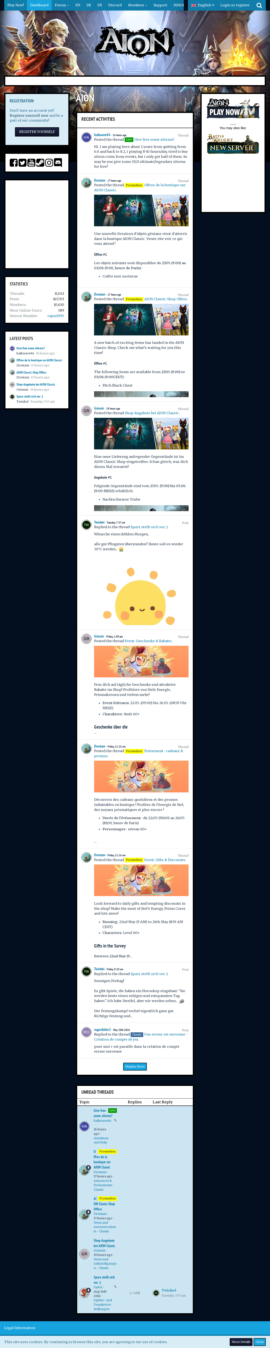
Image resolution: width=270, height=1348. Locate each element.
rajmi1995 (55, 316)
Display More (135, 1066)
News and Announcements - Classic (105, 1227)
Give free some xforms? (30, 348)
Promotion (107, 1151)
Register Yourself (37, 132)
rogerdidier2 (102, 1029)
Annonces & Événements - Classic (104, 1185)
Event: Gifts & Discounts (164, 860)
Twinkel (22, 401)
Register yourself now (29, 115)
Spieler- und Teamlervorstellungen (103, 1304)
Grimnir (22, 389)
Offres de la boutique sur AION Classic (39, 360)
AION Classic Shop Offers (31, 372)
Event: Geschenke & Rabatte (148, 641)
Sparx (98, 1287)
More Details (241, 1342)
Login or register (235, 5)
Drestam (22, 365)
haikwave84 (25, 353)
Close (260, 1342)
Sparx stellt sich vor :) (29, 396)
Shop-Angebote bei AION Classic (35, 384)
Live (112, 1110)
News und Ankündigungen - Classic (105, 1263)
